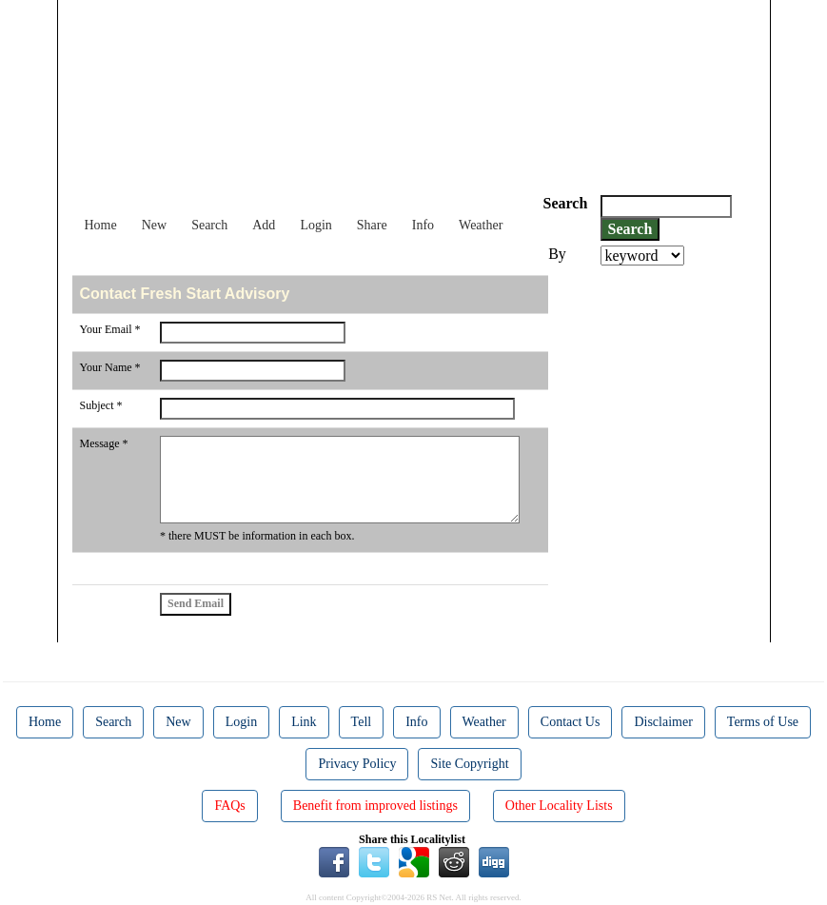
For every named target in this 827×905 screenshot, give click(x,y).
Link (303, 722)
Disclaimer (663, 722)
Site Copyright (469, 764)
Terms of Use (762, 722)
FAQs (229, 805)
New (154, 225)
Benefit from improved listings (375, 805)
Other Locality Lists (559, 805)
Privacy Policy (357, 764)
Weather (480, 225)
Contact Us (571, 722)
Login (315, 225)
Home (101, 225)
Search (209, 225)
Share (372, 225)
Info (423, 225)
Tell (361, 722)
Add (263, 225)
